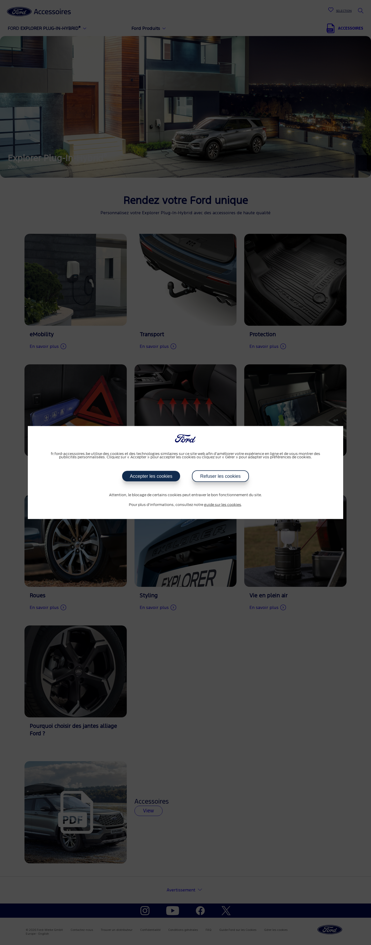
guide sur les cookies (222, 504)
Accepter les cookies (151, 476)
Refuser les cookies (220, 476)
